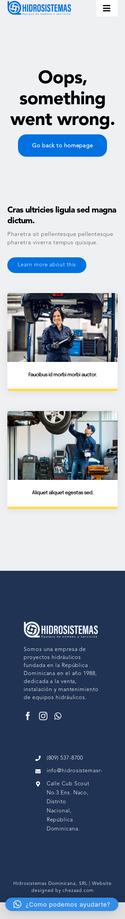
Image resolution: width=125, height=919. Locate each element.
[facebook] (28, 716)
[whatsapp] (58, 716)
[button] (61, 904)
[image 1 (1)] (40, 3)
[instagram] (43, 716)
